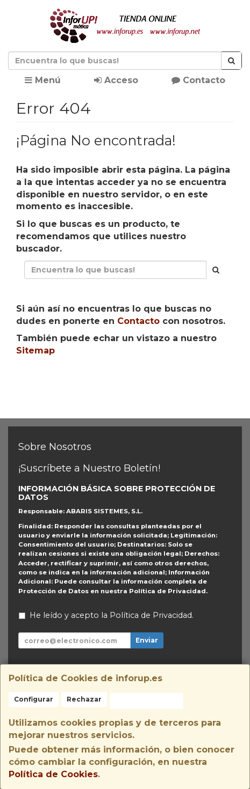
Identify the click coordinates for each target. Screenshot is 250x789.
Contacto (198, 80)
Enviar (146, 640)
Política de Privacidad (167, 591)
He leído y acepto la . (112, 615)
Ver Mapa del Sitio (125, 404)
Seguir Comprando (80, 384)
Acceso (116, 80)
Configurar (33, 699)
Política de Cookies (53, 774)
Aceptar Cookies (146, 701)
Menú (43, 80)
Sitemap (35, 350)
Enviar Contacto (176, 384)
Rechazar (84, 699)
